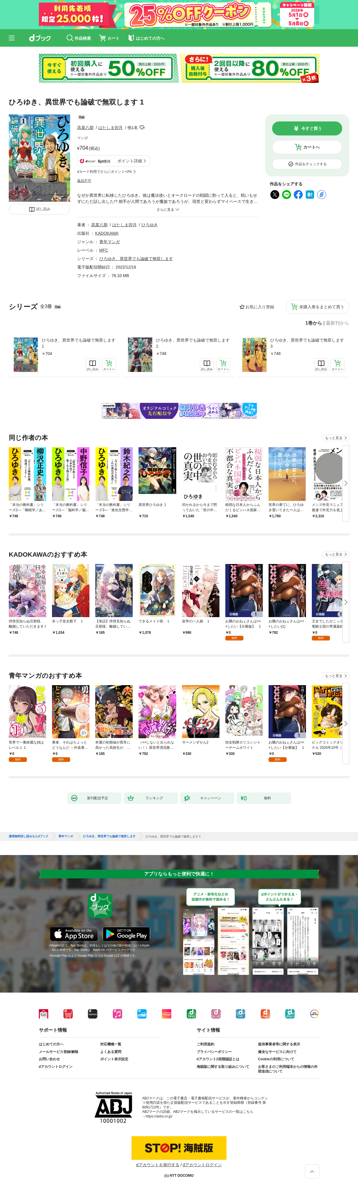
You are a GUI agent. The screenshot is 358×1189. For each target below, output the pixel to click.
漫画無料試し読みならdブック (29, 836)
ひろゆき (149, 224)
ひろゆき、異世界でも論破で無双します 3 (307, 343)
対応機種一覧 (110, 1044)
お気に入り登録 (259, 306)
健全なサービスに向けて (277, 1052)
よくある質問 (110, 1052)
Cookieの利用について (276, 1059)
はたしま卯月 (110, 127)
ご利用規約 (205, 1044)
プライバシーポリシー (214, 1052)
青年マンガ (109, 241)
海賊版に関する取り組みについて (223, 1067)
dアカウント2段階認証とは (218, 1059)
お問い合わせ (49, 1059)
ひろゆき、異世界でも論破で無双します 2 (193, 343)
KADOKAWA (107, 233)
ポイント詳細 (129, 161)
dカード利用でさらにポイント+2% (104, 172)
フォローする (142, 127)
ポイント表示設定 (114, 1059)
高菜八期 (85, 127)
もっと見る (334, 438)
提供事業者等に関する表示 (279, 1044)
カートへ (311, 147)
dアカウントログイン (55, 1067)
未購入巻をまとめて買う (321, 306)
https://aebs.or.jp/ (159, 1116)
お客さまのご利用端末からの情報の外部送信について (288, 1069)
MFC (103, 250)
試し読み (43, 209)
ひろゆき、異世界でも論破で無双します (136, 258)
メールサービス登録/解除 (58, 1052)
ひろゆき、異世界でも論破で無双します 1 (78, 343)
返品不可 (84, 181)
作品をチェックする (311, 164)
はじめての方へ (51, 1044)
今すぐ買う (311, 128)
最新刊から (337, 323)
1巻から (313, 323)
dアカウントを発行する (157, 1164)
